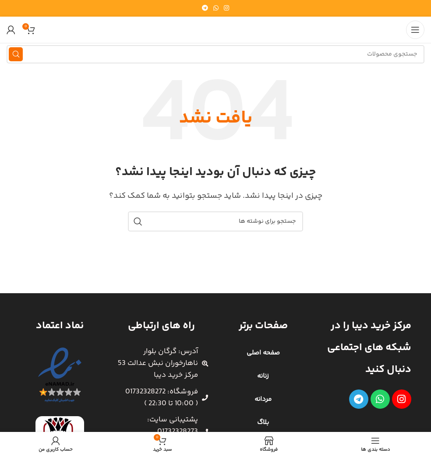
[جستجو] (215, 54)
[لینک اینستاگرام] (226, 8)
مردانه (263, 399)
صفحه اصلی (263, 353)
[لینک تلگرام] (205, 8)
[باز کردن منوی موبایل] (415, 30)
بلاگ (263, 422)
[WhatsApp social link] (216, 8)
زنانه (263, 376)
